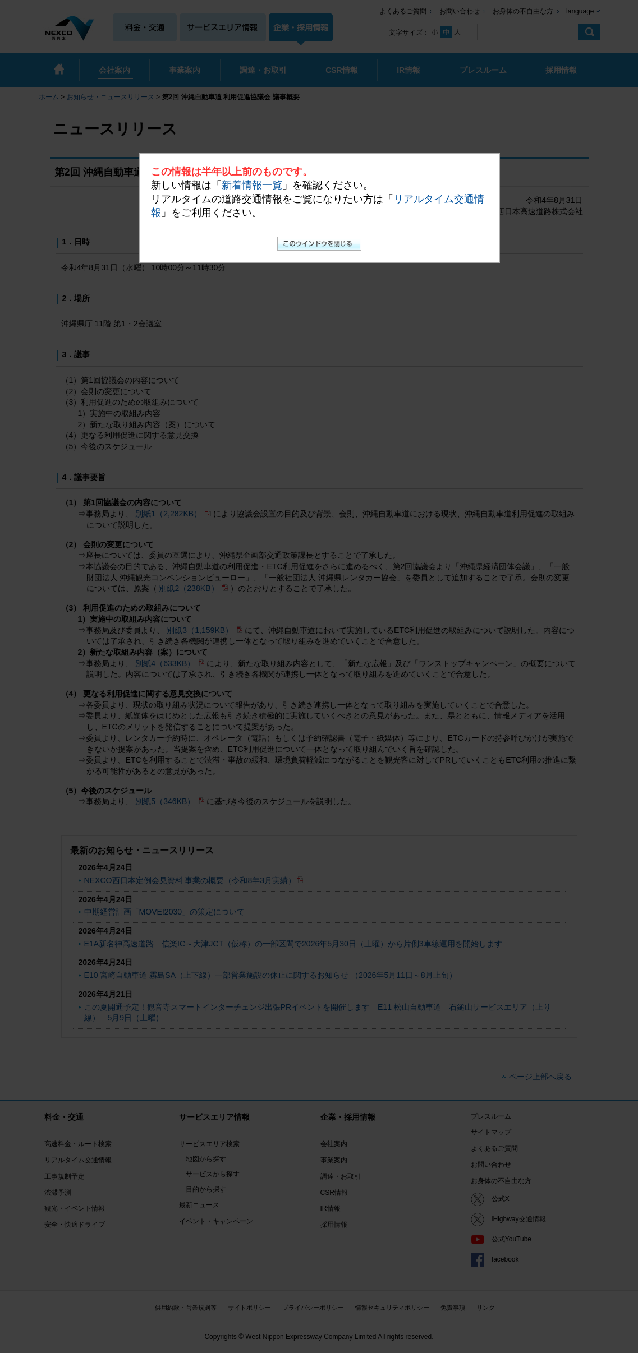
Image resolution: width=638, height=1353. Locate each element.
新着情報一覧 (252, 185)
